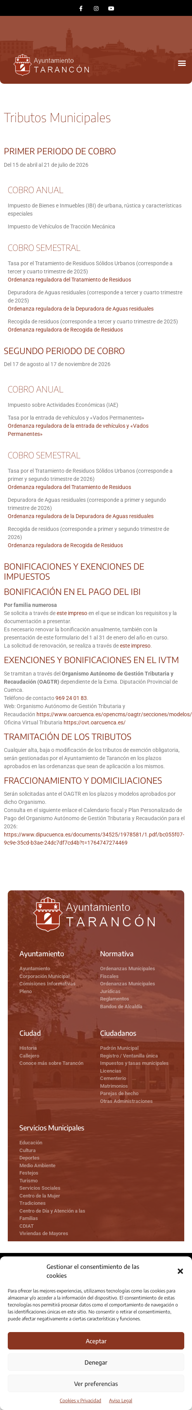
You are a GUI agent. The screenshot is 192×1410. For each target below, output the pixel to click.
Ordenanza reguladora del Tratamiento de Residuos (69, 279)
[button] (180, 1271)
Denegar (96, 1362)
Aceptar (96, 1340)
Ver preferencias (96, 1383)
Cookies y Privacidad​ (80, 1400)
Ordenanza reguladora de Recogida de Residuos (65, 330)
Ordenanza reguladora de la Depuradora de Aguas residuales (81, 309)
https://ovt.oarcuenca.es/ (95, 722)
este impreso (72, 613)
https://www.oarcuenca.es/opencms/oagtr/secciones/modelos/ (114, 714)
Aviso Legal (120, 1400)
